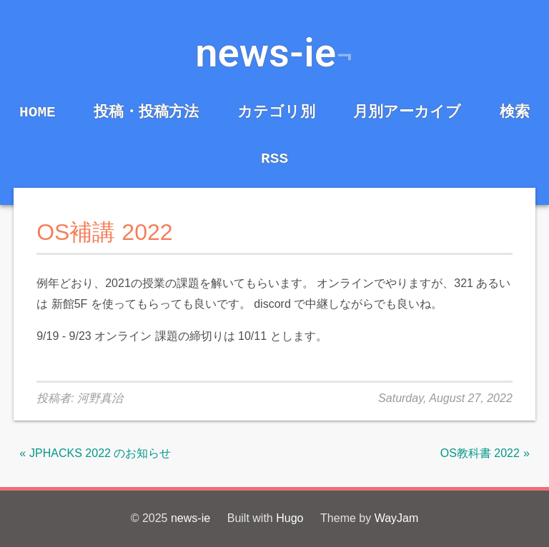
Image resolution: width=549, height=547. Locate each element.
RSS (274, 158)
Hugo (289, 518)
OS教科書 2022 (480, 453)
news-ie (265, 52)
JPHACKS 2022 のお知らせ (100, 453)
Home (37, 112)
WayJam (397, 518)
